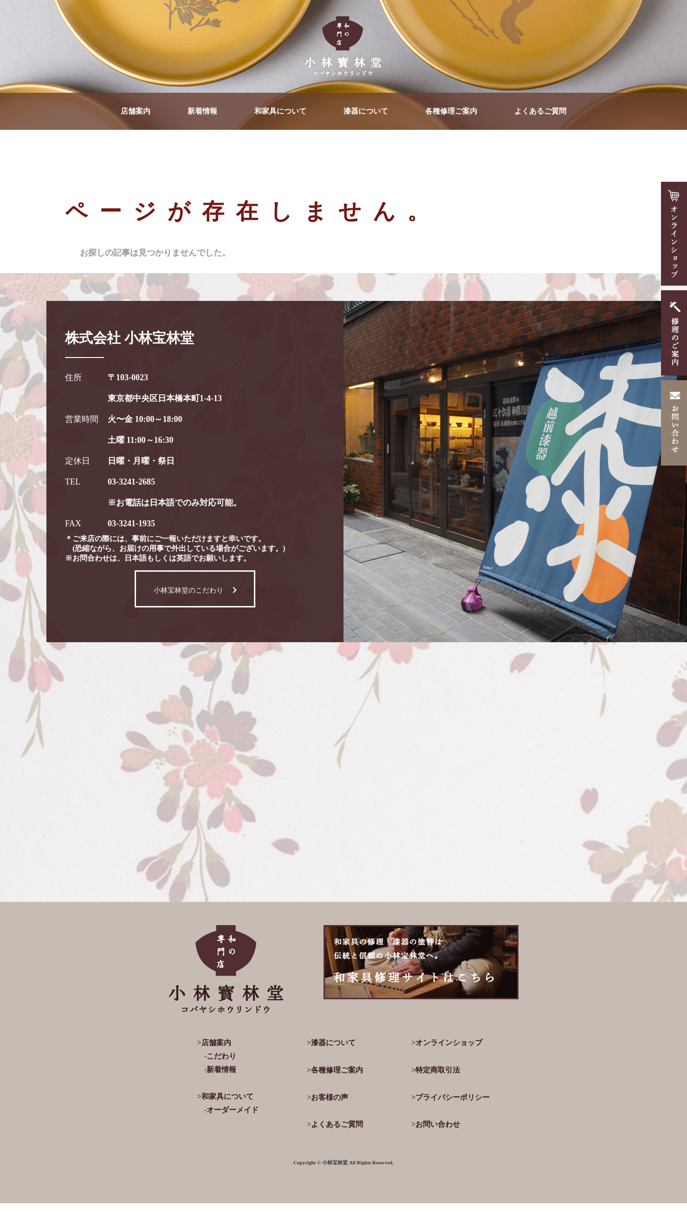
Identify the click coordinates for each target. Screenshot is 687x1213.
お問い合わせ (437, 1124)
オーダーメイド (233, 1110)
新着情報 (202, 111)
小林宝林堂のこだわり (195, 590)
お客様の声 (329, 1097)
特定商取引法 (437, 1070)
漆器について (366, 111)
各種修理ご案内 (451, 111)
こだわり (221, 1056)
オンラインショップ (448, 1043)
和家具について (280, 111)
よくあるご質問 (540, 111)
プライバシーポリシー (452, 1097)
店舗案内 (135, 111)
